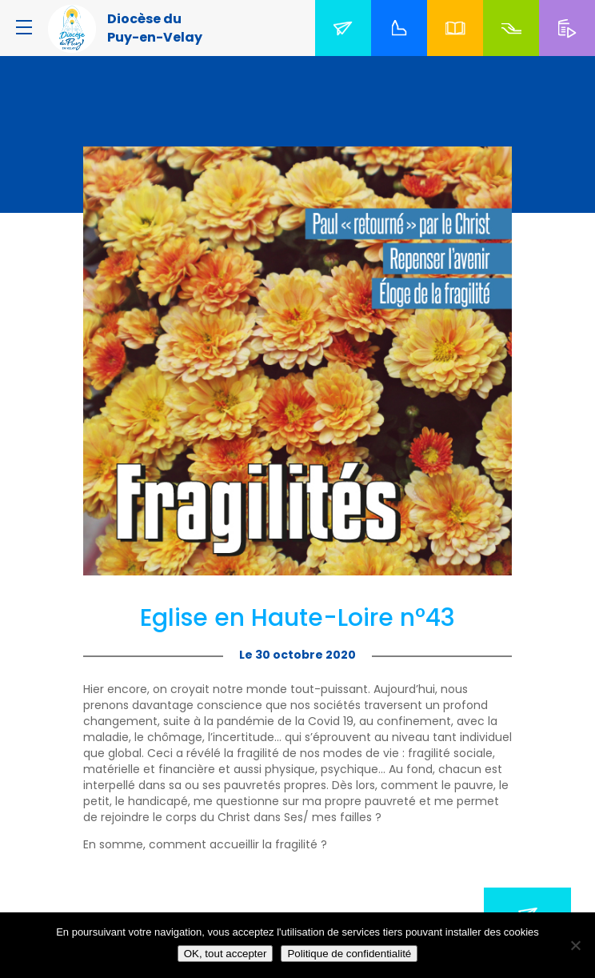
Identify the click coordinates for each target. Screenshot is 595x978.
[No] (575, 945)
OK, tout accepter (225, 954)
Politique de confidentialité (349, 954)
